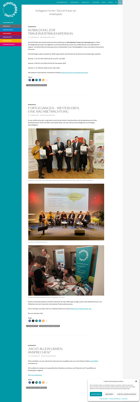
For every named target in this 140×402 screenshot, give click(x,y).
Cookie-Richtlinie (103, 398)
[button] (136, 381)
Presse (103, 2)
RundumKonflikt (8, 29)
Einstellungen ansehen (126, 394)
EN (116, 2)
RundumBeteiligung (8, 44)
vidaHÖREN (94, 361)
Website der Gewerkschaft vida (80, 309)
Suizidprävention (32, 326)
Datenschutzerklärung (115, 398)
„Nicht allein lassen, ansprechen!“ (45, 350)
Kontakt (110, 2)
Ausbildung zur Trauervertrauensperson (50, 31)
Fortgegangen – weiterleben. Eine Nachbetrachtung (54, 109)
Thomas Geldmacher (48, 37)
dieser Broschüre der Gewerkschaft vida (74, 72)
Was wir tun (85, 2)
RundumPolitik (7, 37)
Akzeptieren (96, 394)
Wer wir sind (74, 2)
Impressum (124, 398)
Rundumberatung (62, 2)
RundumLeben (7, 33)
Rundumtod (32, 26)
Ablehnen (109, 394)
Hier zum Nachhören (35, 375)
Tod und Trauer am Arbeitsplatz (36, 85)
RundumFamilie (7, 40)
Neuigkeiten (95, 2)
